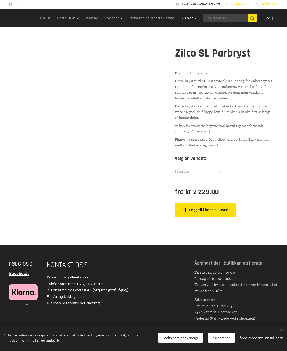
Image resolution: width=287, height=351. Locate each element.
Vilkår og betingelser (65, 296)
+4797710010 (269, 4)
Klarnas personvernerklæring (73, 302)
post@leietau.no (240, 4)
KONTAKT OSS (67, 264)
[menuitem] (54, 18)
